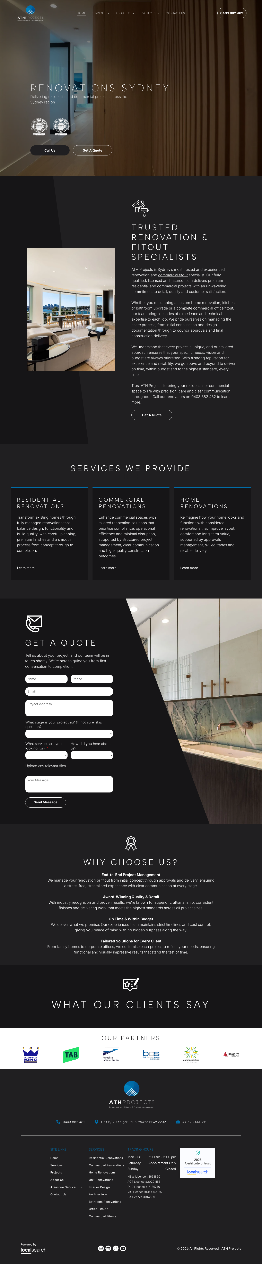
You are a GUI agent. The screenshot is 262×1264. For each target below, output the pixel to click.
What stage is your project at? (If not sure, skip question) (63, 724)
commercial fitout (173, 275)
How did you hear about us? (91, 745)
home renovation (205, 302)
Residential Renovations (41, 503)
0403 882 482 (203, 397)
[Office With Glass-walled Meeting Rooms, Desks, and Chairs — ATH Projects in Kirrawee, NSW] (71, 309)
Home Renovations (204, 503)
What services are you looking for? (43, 745)
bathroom (144, 308)
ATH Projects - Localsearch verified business (197, 1163)
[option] (31, 1055)
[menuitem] (81, 13)
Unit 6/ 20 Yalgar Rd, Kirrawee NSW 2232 (133, 1122)
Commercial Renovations (122, 503)
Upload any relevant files (45, 766)
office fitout (223, 308)
